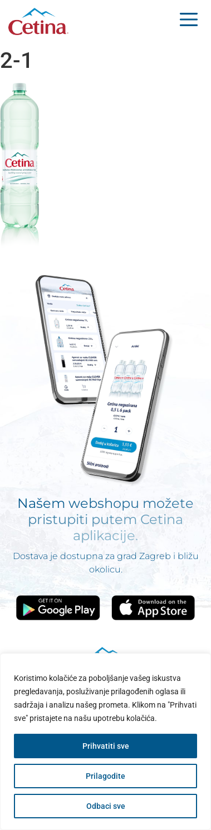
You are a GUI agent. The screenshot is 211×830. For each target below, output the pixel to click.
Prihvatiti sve (105, 746)
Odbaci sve (105, 806)
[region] (105, 741)
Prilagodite (105, 776)
